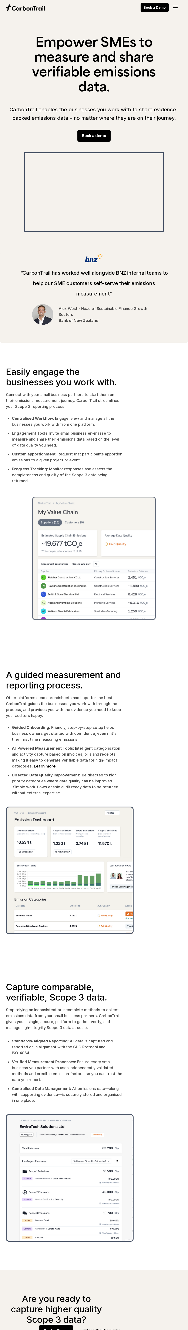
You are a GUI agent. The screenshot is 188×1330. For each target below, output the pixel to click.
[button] (175, 7)
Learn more (45, 766)
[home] (26, 7)
